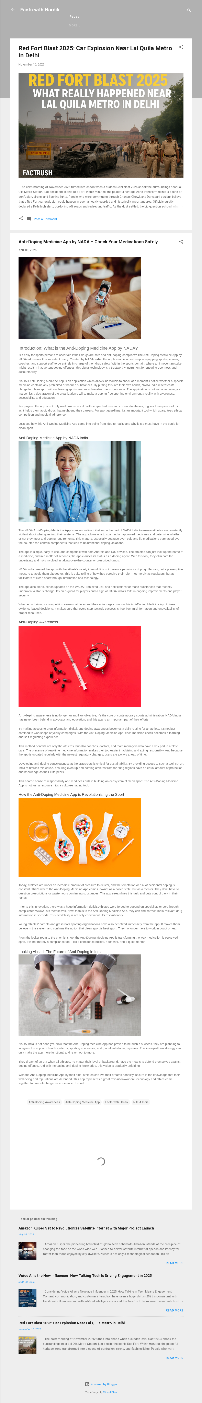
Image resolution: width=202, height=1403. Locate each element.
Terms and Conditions (114, 33)
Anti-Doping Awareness (44, 1111)
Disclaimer (150, 33)
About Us (53, 33)
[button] (181, 56)
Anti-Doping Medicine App (82, 1111)
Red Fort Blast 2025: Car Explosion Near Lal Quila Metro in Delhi (72, 1332)
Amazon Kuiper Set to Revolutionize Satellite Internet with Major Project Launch (86, 1237)
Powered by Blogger (101, 1384)
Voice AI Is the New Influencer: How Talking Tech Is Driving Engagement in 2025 (85, 1284)
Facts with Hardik (39, 10)
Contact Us (78, 33)
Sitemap (31, 33)
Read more (174, 1272)
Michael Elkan (110, 1392)
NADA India (140, 1111)
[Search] (189, 11)
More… (172, 33)
